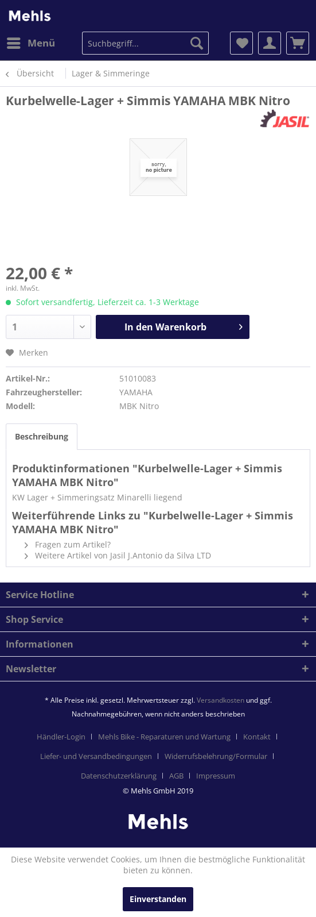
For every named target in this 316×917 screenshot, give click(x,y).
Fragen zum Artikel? (68, 544)
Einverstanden (158, 898)
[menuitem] (30, 43)
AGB (176, 775)
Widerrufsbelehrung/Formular (216, 756)
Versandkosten (220, 700)
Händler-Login (61, 736)
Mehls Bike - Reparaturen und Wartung (164, 736)
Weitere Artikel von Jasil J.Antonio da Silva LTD (118, 555)
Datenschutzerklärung (119, 775)
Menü (31, 41)
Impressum (215, 775)
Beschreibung (41, 436)
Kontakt (257, 736)
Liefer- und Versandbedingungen (96, 756)
